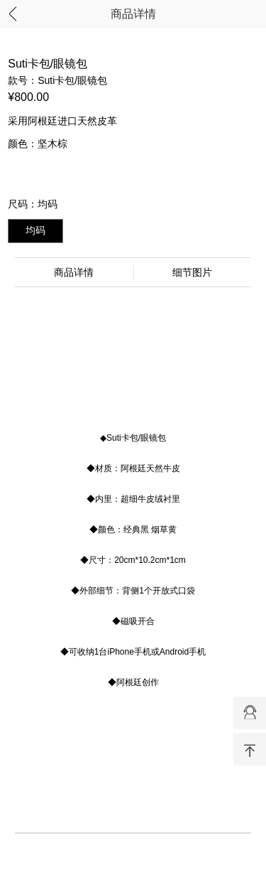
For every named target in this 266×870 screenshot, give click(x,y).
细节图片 (192, 272)
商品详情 (133, 14)
